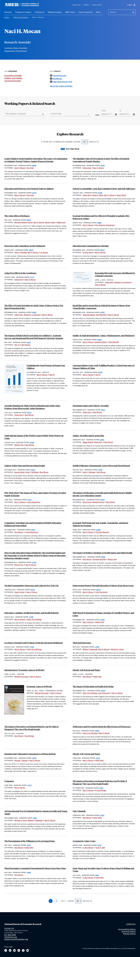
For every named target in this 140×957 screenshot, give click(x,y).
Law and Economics (12, 81)
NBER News (70, 12)
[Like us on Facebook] (23, 950)
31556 (100, 193)
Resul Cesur (87, 502)
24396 (99, 340)
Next (63, 901)
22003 (102, 440)
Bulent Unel (112, 559)
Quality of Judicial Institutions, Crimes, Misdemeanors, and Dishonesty (104, 335)
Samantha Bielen (89, 315)
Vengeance (9, 781)
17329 (32, 647)
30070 (29, 220)
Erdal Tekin (97, 676)
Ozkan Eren (87, 195)
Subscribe (77, 5)
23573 (29, 412)
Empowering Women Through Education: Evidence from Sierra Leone (103, 585)
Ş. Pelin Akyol (88, 252)
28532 (31, 250)
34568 (34, 165)
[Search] (133, 12)
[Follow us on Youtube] (27, 950)
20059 (98, 530)
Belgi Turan (61, 222)
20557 (33, 530)
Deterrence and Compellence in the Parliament (24, 245)
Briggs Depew (88, 442)
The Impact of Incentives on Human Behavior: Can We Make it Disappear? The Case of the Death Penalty (31, 728)
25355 (102, 312)
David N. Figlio (97, 195)
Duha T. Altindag (20, 252)
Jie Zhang (44, 252)
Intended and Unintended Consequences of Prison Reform (30, 753)
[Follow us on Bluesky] (14, 950)
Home (6, 17)
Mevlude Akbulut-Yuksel (23, 222)
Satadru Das (19, 445)
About (98, 12)
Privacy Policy (129, 934)
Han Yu (17, 345)
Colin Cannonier (101, 592)
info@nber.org (10, 937)
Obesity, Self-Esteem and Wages (86, 670)
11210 (99, 845)
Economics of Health (13, 76)
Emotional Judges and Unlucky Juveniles (91, 405)
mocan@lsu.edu (59, 76)
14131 (29, 785)
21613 (33, 470)
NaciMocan (57, 79)
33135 (34, 193)
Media (86, 5)
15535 (34, 758)
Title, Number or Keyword (15, 114)
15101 (98, 758)
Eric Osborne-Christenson (105, 225)
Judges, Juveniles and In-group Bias (88, 435)
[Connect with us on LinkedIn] (10, 950)
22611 (103, 410)
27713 (32, 277)
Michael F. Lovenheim (122, 282)
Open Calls (97, 5)
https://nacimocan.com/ (62, 82)
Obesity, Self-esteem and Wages (86, 753)
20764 (102, 500)
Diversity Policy (129, 931)
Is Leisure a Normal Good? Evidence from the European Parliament (33, 642)
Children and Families (13, 78)
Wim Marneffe (101, 315)
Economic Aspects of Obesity (39, 686)
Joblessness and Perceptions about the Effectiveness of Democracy (102, 726)
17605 (102, 620)
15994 (97, 731)
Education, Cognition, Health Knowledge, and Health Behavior (31, 612)
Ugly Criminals (79, 811)
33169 (102, 165)
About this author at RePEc (61, 86)
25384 (34, 312)
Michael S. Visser (117, 649)
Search (113, 12)
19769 (34, 562)
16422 (103, 691)
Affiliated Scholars (55, 12)
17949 (31, 617)
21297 (29, 500)
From (106, 111)
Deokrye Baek (19, 472)
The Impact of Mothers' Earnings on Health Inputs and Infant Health (102, 552)
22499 (32, 442)
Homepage (131, 924)
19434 (103, 557)
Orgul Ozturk (121, 195)
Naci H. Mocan (19, 168)
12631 (101, 788)
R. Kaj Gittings (100, 790)
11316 (29, 845)
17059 (97, 647)
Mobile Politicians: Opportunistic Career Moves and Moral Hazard (101, 465)
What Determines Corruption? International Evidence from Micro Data (35, 868)
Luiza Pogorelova (33, 502)
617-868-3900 (10, 935)
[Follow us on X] (5, 950)
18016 (98, 590)
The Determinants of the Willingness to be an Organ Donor (29, 841)
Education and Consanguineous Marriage (91, 245)
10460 (29, 872)
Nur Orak (30, 168)
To (122, 111)
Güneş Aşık (87, 168)
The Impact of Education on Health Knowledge (93, 686)
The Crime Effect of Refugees (17, 215)
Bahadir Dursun (98, 502)
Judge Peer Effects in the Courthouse (20, 273)
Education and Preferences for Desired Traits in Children (28, 188)
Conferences (39, 12)
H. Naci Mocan (88, 847)
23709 (100, 372)
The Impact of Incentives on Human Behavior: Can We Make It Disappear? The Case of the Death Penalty (100, 782)
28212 (102, 250)
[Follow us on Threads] (19, 950)
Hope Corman (19, 592)
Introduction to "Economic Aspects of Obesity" (24, 670)
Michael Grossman (21, 676)
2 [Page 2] (56, 901)
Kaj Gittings (29, 736)
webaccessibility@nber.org (16, 939)
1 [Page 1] (50, 901)
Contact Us (9, 928)
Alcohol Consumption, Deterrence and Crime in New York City (31, 585)
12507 (35, 818)
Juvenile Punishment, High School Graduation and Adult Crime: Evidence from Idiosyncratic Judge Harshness (32, 407)
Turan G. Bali (100, 847)
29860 (99, 223)
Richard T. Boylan (21, 760)
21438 (100, 470)
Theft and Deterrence (82, 642)
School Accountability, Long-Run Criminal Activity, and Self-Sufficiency (104, 188)
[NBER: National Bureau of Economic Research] (23, 6)
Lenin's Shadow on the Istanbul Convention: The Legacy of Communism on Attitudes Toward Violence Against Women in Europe (35, 160)
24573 (29, 342)
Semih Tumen (50, 222)
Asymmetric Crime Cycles (84, 841)
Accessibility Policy (127, 929)
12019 (102, 815)
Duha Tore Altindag (34, 619)
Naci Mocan (26, 345)
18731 (33, 590)
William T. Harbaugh (90, 649)
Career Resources (85, 12)
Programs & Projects (23, 12)
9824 (97, 875)
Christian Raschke (102, 532)
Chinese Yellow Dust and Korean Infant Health (24, 465)
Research (8, 12)
